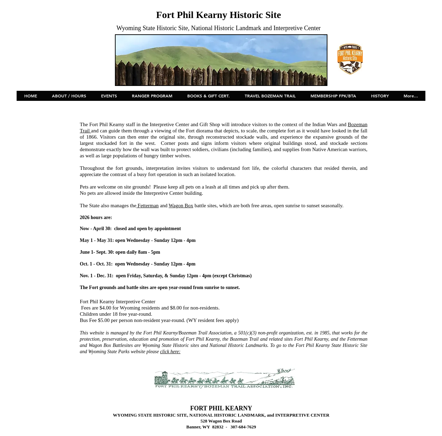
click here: (170, 351)
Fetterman (147, 205)
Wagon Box (181, 205)
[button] (108, 98)
